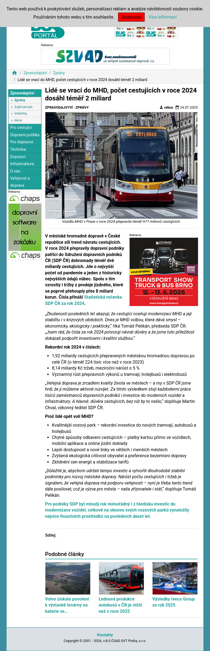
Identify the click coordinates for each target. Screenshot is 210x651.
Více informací (162, 17)
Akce (18, 120)
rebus (166, 107)
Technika (18, 149)
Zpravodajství (35, 73)
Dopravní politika (24, 135)
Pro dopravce (21, 142)
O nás (15, 171)
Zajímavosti (23, 107)
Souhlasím (131, 17)
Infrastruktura (22, 164)
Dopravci (17, 156)
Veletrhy (20, 113)
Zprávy (59, 73)
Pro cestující (21, 127)
